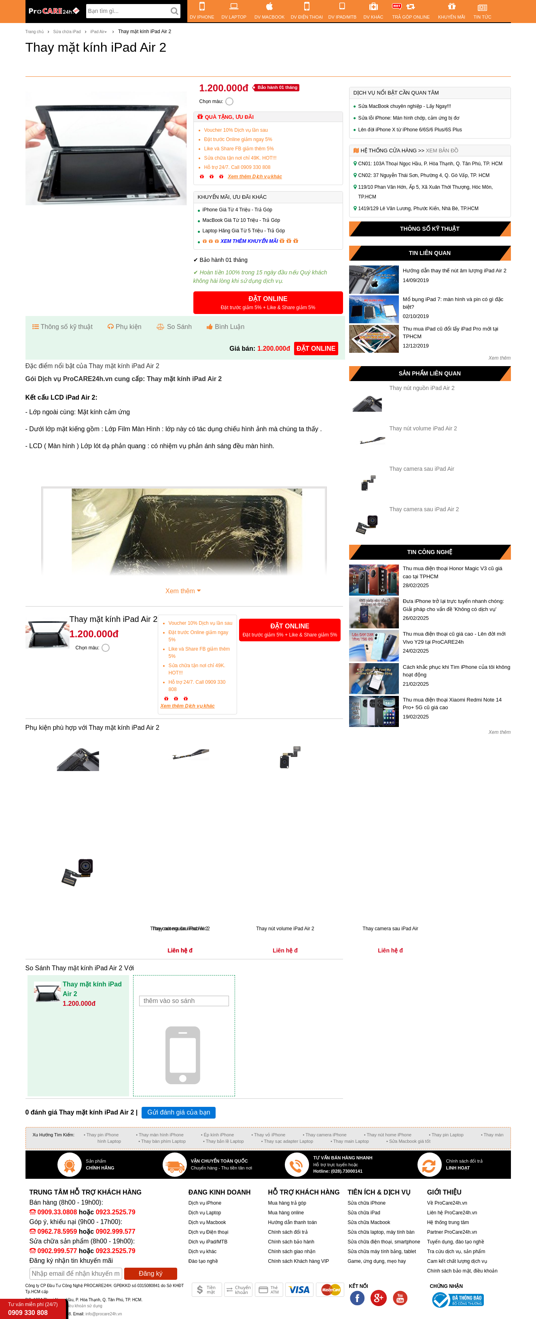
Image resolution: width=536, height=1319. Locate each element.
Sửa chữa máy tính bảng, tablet (381, 1251)
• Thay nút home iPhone (387, 1134)
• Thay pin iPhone (101, 1134)
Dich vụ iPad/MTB (208, 1242)
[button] (268, 302)
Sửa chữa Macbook (368, 1222)
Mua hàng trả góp (287, 1203)
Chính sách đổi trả (287, 1232)
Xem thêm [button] (184, 590)
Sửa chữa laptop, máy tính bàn (380, 1232)
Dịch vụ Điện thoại (209, 1232)
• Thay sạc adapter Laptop (287, 1141)
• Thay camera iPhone (325, 1134)
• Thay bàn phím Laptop (162, 1141)
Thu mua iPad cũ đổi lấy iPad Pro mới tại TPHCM (450, 333)
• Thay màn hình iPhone (159, 1134)
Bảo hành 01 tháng (277, 87)
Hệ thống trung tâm (448, 1222)
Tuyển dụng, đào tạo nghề (455, 1242)
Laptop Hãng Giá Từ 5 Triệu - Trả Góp (244, 231)
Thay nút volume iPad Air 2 (423, 428)
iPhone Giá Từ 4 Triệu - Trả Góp (238, 210)
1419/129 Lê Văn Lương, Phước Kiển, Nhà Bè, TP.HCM (418, 208)
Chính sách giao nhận (291, 1251)
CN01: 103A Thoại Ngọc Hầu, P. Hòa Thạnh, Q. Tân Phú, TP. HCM (430, 163)
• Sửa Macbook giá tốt (408, 1141)
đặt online (316, 348)
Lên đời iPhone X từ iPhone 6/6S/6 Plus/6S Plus (410, 130)
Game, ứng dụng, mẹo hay (376, 1261)
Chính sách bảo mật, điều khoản (462, 1271)
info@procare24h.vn (103, 1314)
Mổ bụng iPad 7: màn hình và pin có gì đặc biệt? (453, 303)
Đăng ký (151, 1273)
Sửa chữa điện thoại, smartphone (383, 1242)
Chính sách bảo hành (291, 1242)
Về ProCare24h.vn (447, 1203)
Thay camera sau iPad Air (422, 469)
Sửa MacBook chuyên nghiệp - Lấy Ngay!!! (404, 106)
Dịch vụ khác (202, 1251)
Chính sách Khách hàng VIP (298, 1261)
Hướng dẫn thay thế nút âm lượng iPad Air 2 (454, 271)
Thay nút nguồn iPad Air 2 (422, 388)
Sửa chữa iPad (67, 31)
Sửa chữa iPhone (366, 1203)
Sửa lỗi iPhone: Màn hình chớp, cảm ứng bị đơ (409, 118)
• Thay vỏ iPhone (268, 1134)
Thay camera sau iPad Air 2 (424, 509)
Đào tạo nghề (203, 1261)
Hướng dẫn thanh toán (292, 1222)
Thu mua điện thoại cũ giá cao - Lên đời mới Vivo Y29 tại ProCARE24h (454, 638)
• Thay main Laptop (349, 1141)
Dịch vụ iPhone (205, 1203)
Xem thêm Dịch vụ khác (255, 176)
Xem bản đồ (442, 150)
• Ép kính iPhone (217, 1134)
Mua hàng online (286, 1213)
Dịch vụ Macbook (207, 1222)
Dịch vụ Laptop (205, 1213)
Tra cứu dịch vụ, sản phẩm (456, 1251)
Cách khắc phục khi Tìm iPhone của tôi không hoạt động (457, 671)
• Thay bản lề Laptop (223, 1141)
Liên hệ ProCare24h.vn (452, 1213)
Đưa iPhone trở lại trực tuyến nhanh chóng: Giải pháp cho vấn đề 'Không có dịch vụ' (453, 605)
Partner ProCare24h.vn (452, 1232)
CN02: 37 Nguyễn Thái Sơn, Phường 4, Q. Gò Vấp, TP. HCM (424, 175)
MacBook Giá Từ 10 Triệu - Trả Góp (241, 220)
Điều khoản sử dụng (83, 1306)
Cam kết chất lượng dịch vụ (457, 1261)
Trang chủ (34, 31)
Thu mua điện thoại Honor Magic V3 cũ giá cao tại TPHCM (452, 572)
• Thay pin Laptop (446, 1134)
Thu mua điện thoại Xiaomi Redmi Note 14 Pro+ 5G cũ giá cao (452, 704)
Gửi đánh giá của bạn (178, 1112)
